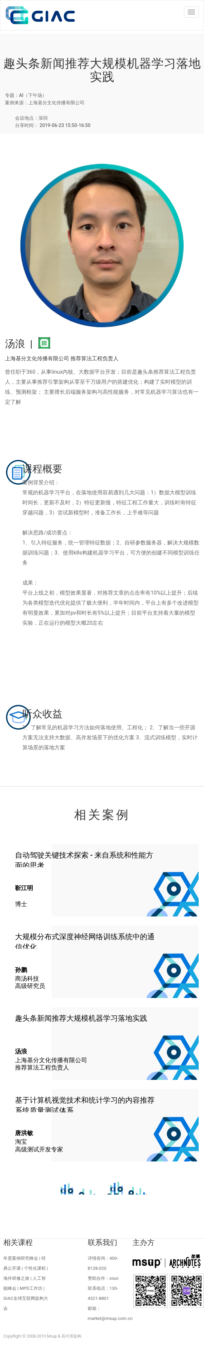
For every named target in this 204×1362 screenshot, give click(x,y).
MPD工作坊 (31, 1288)
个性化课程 (35, 1268)
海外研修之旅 (16, 1278)
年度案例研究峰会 (20, 1258)
